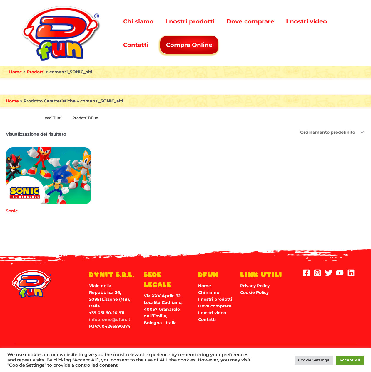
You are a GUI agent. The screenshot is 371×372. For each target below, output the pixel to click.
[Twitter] (328, 273)
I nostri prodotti (190, 21)
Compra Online (190, 44)
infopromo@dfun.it (109, 319)
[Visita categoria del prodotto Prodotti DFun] (88, 118)
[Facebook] (306, 273)
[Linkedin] (351, 273)
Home (12, 101)
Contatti (135, 44)
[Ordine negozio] (331, 132)
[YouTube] (340, 273)
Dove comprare (250, 21)
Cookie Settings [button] (313, 360)
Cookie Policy (254, 292)
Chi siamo (138, 21)
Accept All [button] (349, 360)
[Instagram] (317, 273)
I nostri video (306, 21)
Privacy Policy (255, 285)
